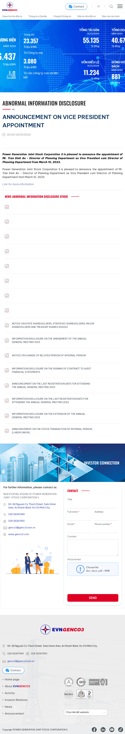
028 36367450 (16, 520)
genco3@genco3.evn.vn (21, 527)
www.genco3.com (18, 534)
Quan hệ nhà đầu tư (12, 16)
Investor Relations (16, 699)
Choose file (92, 567)
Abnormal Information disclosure (44, 103)
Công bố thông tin (62, 16)
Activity (10, 693)
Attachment (74, 559)
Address (99, 511)
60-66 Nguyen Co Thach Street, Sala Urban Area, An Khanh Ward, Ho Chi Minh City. (32, 506)
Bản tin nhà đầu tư (87, 16)
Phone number (103, 524)
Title (69, 499)
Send (93, 598)
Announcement (14, 713)
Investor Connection (101, 463)
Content (71, 536)
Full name (73, 511)
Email (71, 524)
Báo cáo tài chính (111, 16)
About (17, 686)
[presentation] (92, 586)
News (8, 706)
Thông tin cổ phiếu (37, 16)
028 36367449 (16, 514)
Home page (12, 679)
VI (98, 6)
